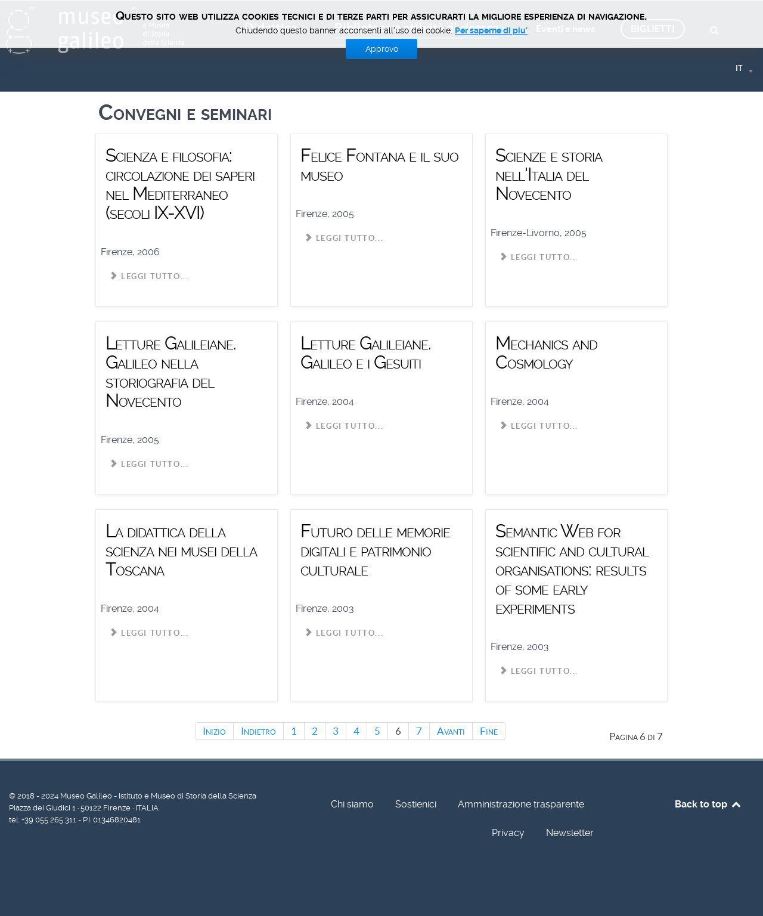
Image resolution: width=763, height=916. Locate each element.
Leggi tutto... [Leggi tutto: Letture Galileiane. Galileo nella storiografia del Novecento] (149, 464)
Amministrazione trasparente (521, 804)
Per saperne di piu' (491, 30)
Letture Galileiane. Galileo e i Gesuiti (365, 353)
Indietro (258, 731)
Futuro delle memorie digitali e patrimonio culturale (375, 550)
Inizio (214, 731)
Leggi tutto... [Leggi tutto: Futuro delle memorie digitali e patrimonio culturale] (344, 633)
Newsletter (570, 832)
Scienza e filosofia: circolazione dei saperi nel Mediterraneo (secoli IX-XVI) (180, 184)
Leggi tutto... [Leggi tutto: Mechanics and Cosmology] (539, 426)
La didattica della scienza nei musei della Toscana (181, 550)
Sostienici (415, 804)
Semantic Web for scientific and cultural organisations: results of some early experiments (572, 569)
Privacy (508, 832)
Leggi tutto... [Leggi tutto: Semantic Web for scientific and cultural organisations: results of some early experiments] (539, 671)
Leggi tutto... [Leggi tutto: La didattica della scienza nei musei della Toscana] (149, 633)
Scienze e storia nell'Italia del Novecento (548, 174)
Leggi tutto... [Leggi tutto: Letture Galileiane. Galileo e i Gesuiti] (344, 426)
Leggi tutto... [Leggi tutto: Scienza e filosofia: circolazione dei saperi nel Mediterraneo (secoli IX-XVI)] (149, 276)
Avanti (451, 731)
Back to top (708, 804)
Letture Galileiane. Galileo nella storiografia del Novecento (171, 372)
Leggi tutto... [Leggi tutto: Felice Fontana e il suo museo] (344, 238)
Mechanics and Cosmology (546, 353)
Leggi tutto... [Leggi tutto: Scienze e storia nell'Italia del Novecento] (539, 257)
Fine (489, 731)
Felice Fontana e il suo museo (379, 165)
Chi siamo (352, 804)
